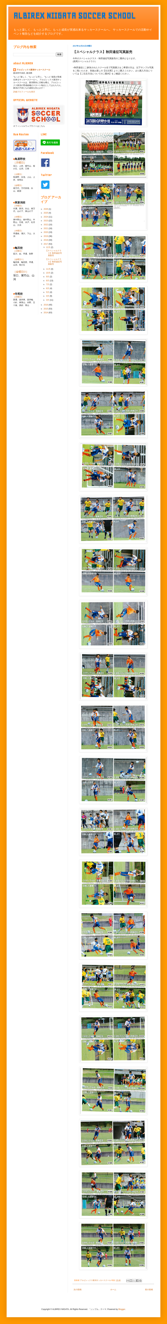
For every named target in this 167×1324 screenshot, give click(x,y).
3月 (48, 300)
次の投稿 (78, 1289)
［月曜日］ (19, 162)
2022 (46, 224)
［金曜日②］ (21, 271)
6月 (48, 288)
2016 (46, 305)
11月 (48, 269)
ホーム (113, 1289)
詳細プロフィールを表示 (24, 92)
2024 (46, 217)
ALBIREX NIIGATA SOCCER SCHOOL (74, 16)
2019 (46, 236)
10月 (48, 273)
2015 (46, 309)
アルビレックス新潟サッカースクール (33, 70)
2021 (46, 228)
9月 (48, 276)
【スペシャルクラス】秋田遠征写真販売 (53, 253)
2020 (46, 232)
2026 (46, 209)
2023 (46, 220)
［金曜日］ (18, 185)
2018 (46, 240)
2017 (46, 244)
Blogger (121, 1309)
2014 (46, 312)
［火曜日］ (18, 174)
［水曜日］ (18, 217)
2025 (46, 213)
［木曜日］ (18, 231)
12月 (48, 247)
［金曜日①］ (19, 259)
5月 (48, 292)
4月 (48, 296)
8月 (48, 280)
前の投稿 (149, 1289)
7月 (48, 284)
